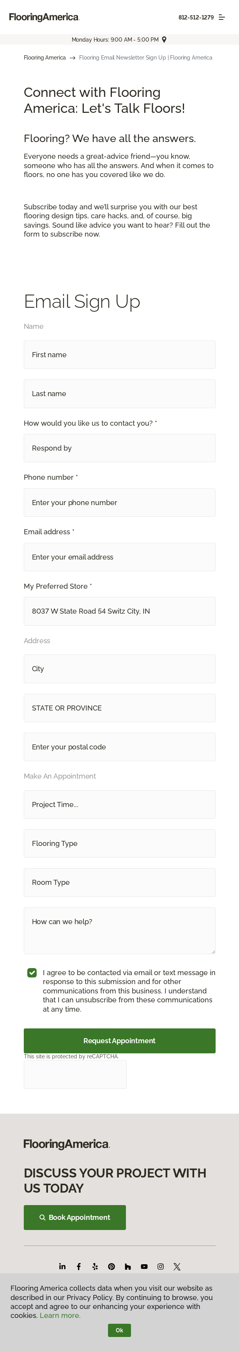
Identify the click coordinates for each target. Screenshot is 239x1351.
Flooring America (45, 57)
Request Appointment (119, 1041)
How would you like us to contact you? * (90, 423)
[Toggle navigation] (222, 17)
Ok (119, 1330)
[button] (120, 448)
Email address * (49, 532)
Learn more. (60, 1315)
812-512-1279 (196, 17)
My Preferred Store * (58, 586)
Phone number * (51, 477)
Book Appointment (74, 1217)
